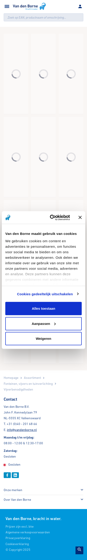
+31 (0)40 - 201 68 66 (22, 424)
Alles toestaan (43, 308)
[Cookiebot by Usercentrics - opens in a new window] (52, 217)
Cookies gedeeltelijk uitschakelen (45, 294)
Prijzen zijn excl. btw (20, 526)
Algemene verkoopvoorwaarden (28, 532)
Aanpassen (44, 323)
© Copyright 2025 (18, 550)
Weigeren (43, 339)
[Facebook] (7, 475)
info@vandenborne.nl (22, 430)
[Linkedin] (15, 475)
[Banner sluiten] (80, 217)
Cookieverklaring (17, 544)
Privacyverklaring (18, 538)
